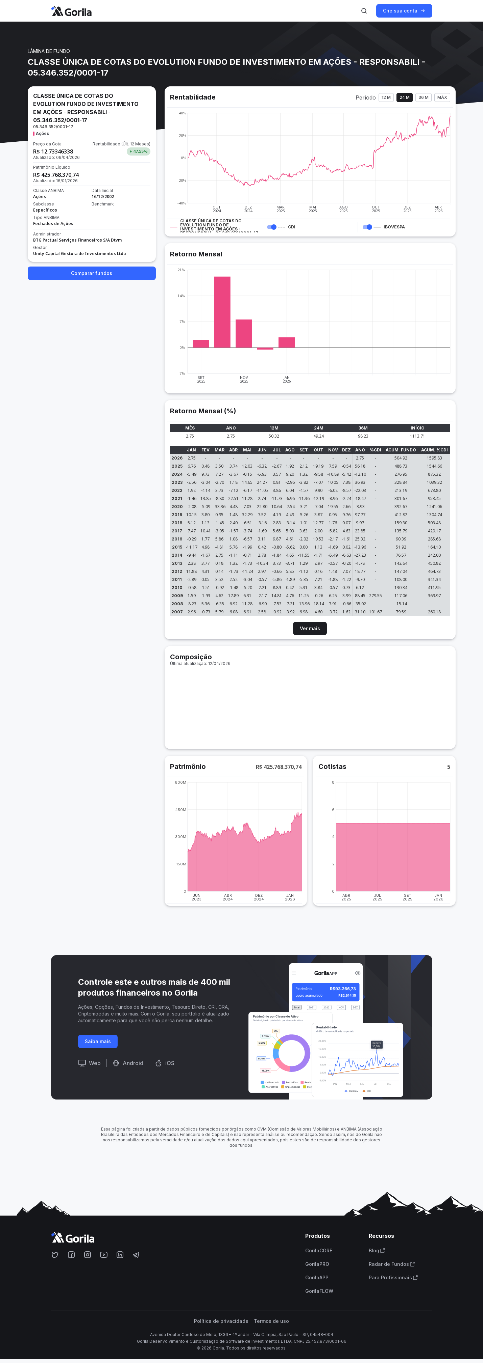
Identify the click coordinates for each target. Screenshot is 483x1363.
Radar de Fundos (392, 1264)
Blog (377, 1250)
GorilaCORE (318, 1250)
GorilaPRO (317, 1264)
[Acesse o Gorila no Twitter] (55, 1255)
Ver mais (310, 628)
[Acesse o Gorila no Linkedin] (120, 1255)
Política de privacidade (221, 1321)
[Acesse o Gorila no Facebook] (71, 1255)
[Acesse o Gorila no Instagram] (87, 1255)
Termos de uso (271, 1321)
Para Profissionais (393, 1277)
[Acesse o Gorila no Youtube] (104, 1255)
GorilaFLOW (319, 1291)
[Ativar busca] (364, 11)
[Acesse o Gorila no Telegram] (136, 1255)
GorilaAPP (317, 1277)
